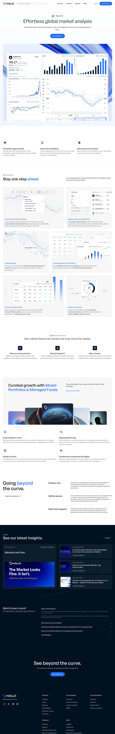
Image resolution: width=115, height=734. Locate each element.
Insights (68, 724)
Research (45, 699)
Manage (45, 705)
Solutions (69, 3)
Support (45, 727)
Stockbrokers (94, 705)
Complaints (70, 730)
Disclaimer (69, 727)
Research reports (48, 711)
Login (95, 3)
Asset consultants (96, 708)
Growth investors (71, 702)
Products (60, 3)
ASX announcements (49, 730)
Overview (69, 699)
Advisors (93, 702)
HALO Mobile (46, 708)
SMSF (68, 708)
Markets (77, 3)
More (85, 3)
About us (45, 724)
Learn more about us (13, 496)
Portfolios (45, 714)
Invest (44, 702)
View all (107, 538)
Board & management (49, 733)
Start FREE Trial (106, 3)
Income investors (71, 705)
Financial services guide (74, 733)
